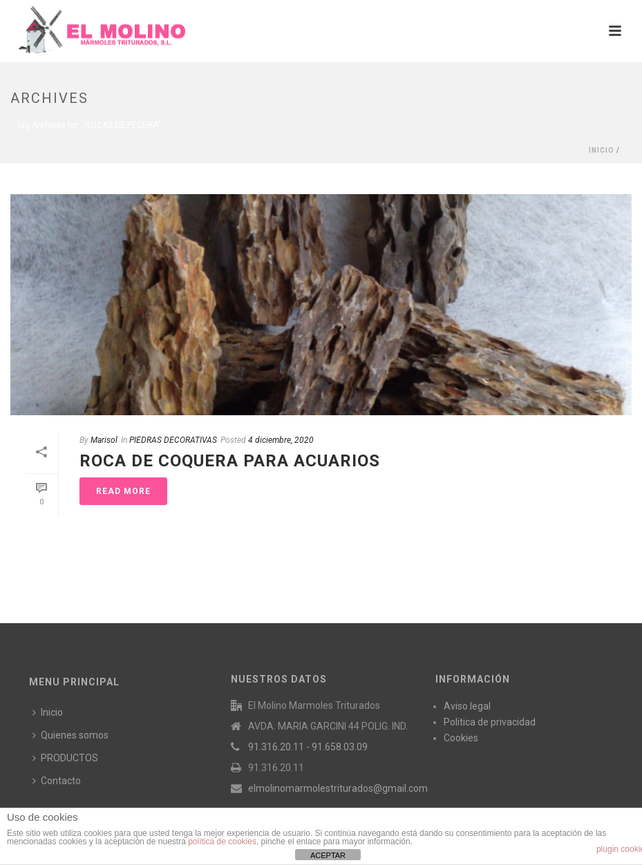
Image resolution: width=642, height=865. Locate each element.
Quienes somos (70, 735)
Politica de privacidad (490, 722)
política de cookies (222, 841)
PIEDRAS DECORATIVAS (173, 440)
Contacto (56, 780)
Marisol (104, 440)
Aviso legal (467, 706)
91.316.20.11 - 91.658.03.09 (308, 746)
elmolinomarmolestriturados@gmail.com (338, 788)
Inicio (601, 150)
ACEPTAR (328, 855)
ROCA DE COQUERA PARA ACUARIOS (229, 460)
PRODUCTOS (65, 757)
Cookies (461, 737)
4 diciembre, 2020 (281, 440)
